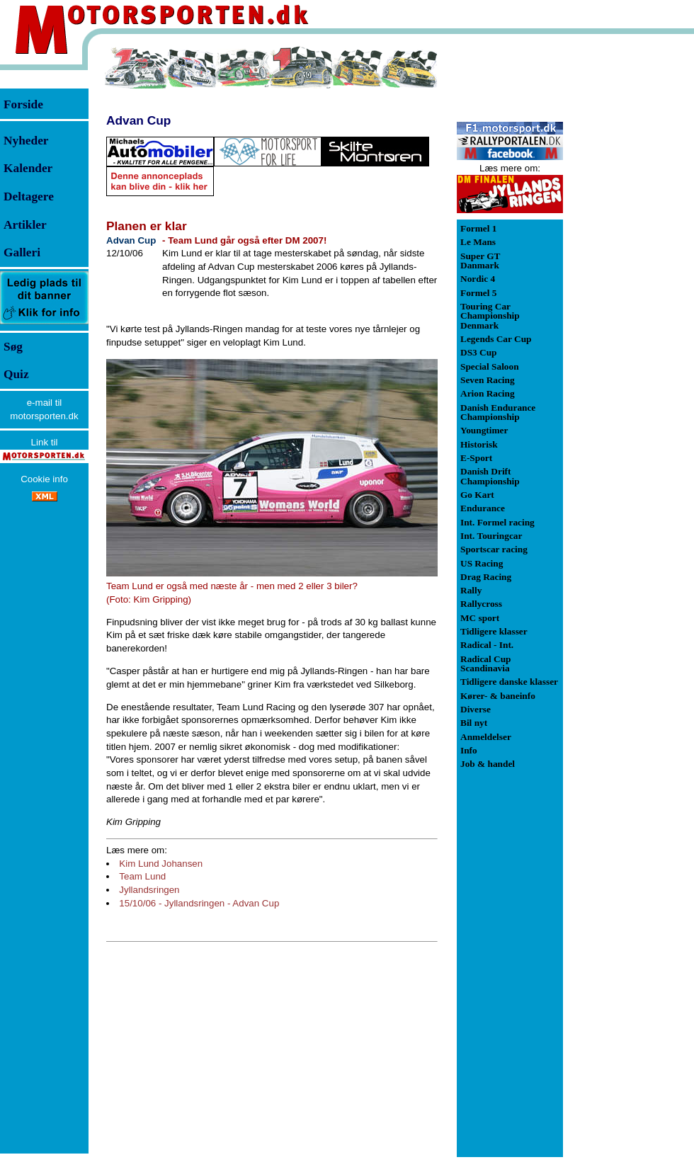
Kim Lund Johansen (161, 863)
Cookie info (44, 479)
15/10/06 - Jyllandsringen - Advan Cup (199, 903)
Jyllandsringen (149, 889)
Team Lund (142, 876)
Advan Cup (138, 120)
